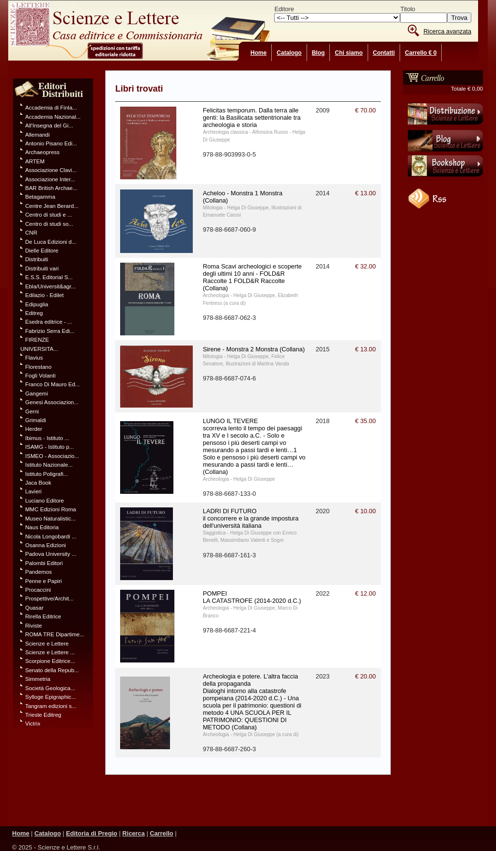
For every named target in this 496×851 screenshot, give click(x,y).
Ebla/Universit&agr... (50, 286)
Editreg (34, 313)
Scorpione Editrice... (50, 661)
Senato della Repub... (52, 670)
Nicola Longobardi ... (51, 536)
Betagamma (40, 197)
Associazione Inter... (50, 179)
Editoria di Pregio (91, 833)
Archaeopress (42, 152)
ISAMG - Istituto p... (49, 447)
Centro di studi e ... (48, 215)
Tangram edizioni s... (51, 706)
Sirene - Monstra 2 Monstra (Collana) (254, 349)
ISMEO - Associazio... (52, 456)
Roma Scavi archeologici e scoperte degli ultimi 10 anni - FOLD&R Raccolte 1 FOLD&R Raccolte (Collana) (252, 277)
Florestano (38, 367)
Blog (318, 52)
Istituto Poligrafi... (46, 474)
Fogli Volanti (40, 375)
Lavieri (33, 491)
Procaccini (38, 590)
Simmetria (37, 679)
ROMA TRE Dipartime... (54, 634)
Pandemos (38, 572)
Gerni (32, 411)
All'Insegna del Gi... (49, 125)
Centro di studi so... (49, 224)
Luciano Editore (44, 501)
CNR (31, 233)
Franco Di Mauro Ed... (52, 384)
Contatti (384, 52)
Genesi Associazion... (51, 402)
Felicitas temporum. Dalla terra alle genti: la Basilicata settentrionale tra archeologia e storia (252, 117)
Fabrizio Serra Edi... (50, 331)
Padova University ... (51, 554)
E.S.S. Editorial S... (49, 277)
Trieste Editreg (43, 715)
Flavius (34, 358)
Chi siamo (348, 52)
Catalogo (289, 52)
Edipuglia (36, 304)
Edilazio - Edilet (44, 295)
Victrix (32, 723)
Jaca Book (38, 483)
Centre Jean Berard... (51, 206)
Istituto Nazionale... (49, 465)
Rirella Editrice (43, 616)
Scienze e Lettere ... (50, 652)
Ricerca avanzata (447, 31)
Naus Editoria (42, 527)
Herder (33, 429)
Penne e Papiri (43, 581)
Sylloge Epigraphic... (50, 697)
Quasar (34, 608)
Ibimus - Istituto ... (47, 438)
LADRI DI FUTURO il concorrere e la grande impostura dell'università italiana (251, 518)
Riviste (33, 626)
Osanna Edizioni (45, 545)
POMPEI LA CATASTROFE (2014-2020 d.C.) (252, 597)
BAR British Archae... (51, 188)
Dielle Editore (42, 250)
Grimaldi (35, 420)
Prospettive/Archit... (49, 598)
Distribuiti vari (42, 268)
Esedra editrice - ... (48, 322)
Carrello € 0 (420, 52)
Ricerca (134, 833)
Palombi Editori (43, 563)
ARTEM (35, 161)
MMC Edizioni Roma (50, 509)
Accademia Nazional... (53, 117)
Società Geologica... (50, 688)
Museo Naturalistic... (50, 518)
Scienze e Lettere (47, 643)
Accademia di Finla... (51, 107)
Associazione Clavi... (51, 170)
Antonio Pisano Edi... (51, 143)
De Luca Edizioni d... (51, 242)
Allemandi (37, 135)
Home (258, 52)
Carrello (161, 833)
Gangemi (36, 393)
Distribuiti (36, 259)
